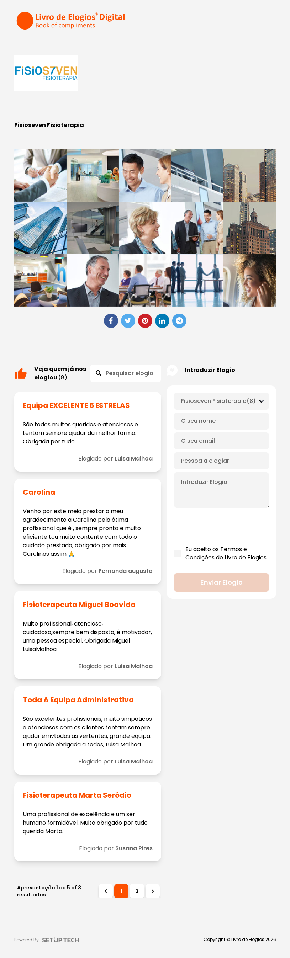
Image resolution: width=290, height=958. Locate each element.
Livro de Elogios (247, 939)
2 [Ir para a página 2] (137, 891)
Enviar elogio (221, 582)
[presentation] (228, 527)
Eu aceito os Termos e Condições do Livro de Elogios (226, 553)
